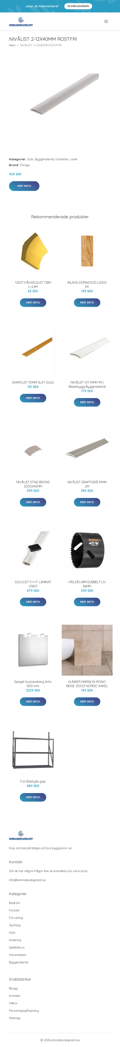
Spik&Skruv (17, 947)
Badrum (14, 903)
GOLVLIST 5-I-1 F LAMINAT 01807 (33, 584)
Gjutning (14, 925)
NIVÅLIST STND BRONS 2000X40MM (33, 484)
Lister (74, 159)
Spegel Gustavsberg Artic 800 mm (33, 684)
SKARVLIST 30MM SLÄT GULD (33, 382)
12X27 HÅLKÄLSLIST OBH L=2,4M (33, 284)
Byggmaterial (44, 159)
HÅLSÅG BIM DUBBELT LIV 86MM (87, 584)
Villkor (13, 1003)
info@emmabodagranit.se (27, 880)
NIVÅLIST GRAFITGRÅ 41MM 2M (87, 484)
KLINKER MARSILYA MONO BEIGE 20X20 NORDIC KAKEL (87, 684)
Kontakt (14, 996)
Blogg (13, 988)
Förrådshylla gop (33, 781)
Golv (30, 159)
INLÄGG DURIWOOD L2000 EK (87, 284)
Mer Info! (24, 186)
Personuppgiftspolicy (24, 1010)
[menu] (106, 21)
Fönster (14, 910)
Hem (12, 45)
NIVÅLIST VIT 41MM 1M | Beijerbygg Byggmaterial (87, 384)
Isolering (15, 940)
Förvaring (16, 918)
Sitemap (14, 1018)
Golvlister (62, 159)
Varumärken (17, 955)
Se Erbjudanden (78, 6)
